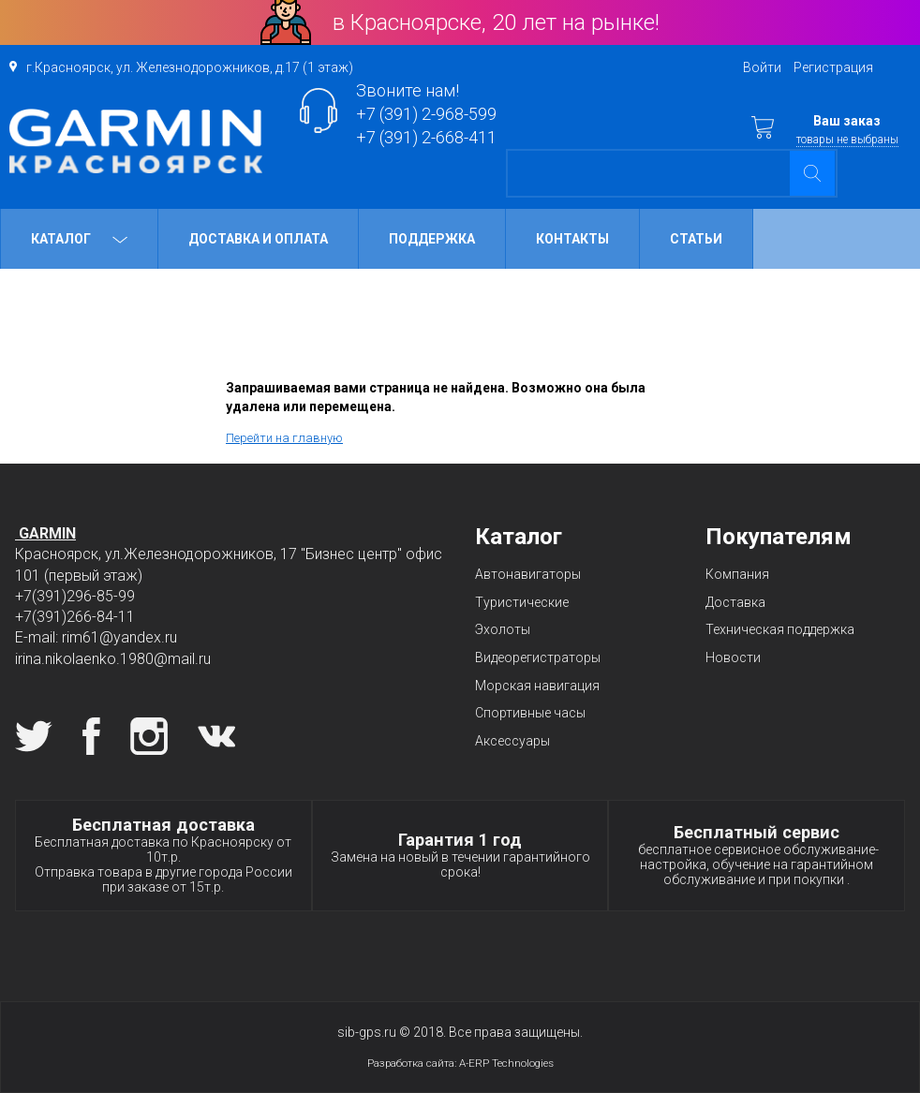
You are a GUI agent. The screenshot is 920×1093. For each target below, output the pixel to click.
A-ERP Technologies (506, 1063)
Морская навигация (537, 685)
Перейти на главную (284, 438)
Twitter (33, 736)
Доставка (735, 602)
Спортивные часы (530, 712)
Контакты (572, 238)
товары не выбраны (847, 139)
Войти (762, 67)
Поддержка (432, 238)
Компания (737, 574)
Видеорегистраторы (538, 657)
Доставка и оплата (258, 238)
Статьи (696, 238)
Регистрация (833, 67)
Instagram (149, 736)
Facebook (91, 736)
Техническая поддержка (779, 629)
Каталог (79, 238)
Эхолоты (502, 629)
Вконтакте (216, 736)
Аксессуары (512, 740)
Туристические (522, 602)
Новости (733, 657)
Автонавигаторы (528, 574)
